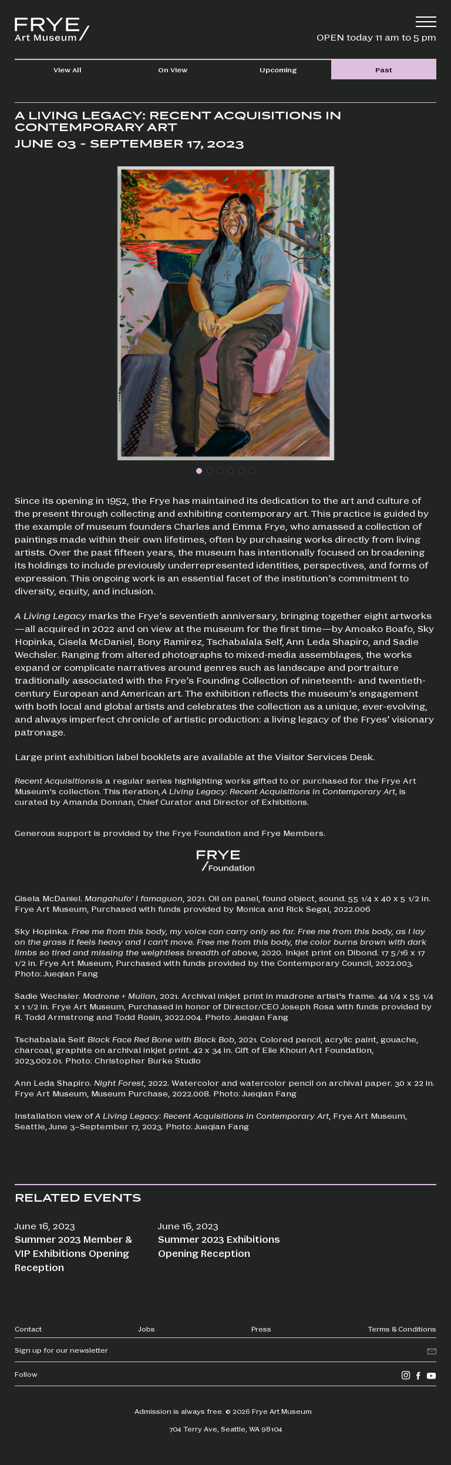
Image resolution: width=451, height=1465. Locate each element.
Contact (28, 1328)
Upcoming (278, 69)
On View (172, 69)
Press (261, 1328)
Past (383, 69)
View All (67, 69)
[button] (199, 471)
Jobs (146, 1328)
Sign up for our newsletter (61, 1350)
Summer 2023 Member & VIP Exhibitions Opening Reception (73, 1253)
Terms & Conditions (402, 1328)
